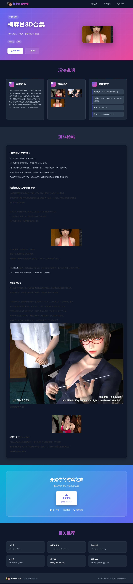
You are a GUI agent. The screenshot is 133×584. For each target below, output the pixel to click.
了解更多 (32, 51)
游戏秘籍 (107, 4)
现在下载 (120, 4)
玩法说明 (94, 4)
